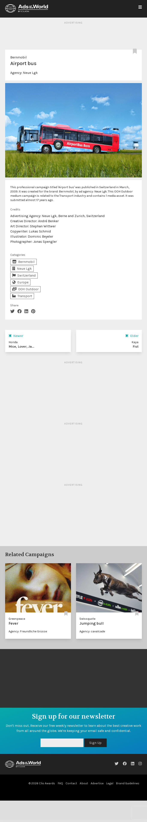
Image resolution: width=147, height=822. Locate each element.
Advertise (97, 783)
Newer (16, 336)
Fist (135, 346)
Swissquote (87, 619)
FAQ (60, 783)
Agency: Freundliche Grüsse (28, 631)
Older (131, 336)
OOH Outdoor (25, 289)
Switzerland (24, 275)
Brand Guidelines (127, 783)
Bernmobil (18, 57)
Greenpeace (17, 619)
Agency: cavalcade (92, 631)
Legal (109, 783)
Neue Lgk (30, 73)
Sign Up (95, 743)
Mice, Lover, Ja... (21, 346)
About (84, 783)
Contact (71, 783)
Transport (22, 296)
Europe (20, 282)
